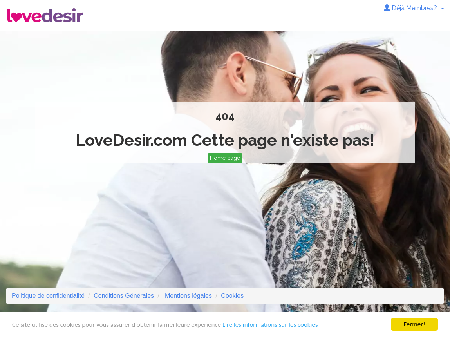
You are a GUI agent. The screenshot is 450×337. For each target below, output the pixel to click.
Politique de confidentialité (48, 295)
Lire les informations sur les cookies (270, 325)
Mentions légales (187, 295)
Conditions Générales (124, 295)
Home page (225, 158)
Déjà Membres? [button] (414, 8)
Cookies (232, 295)
